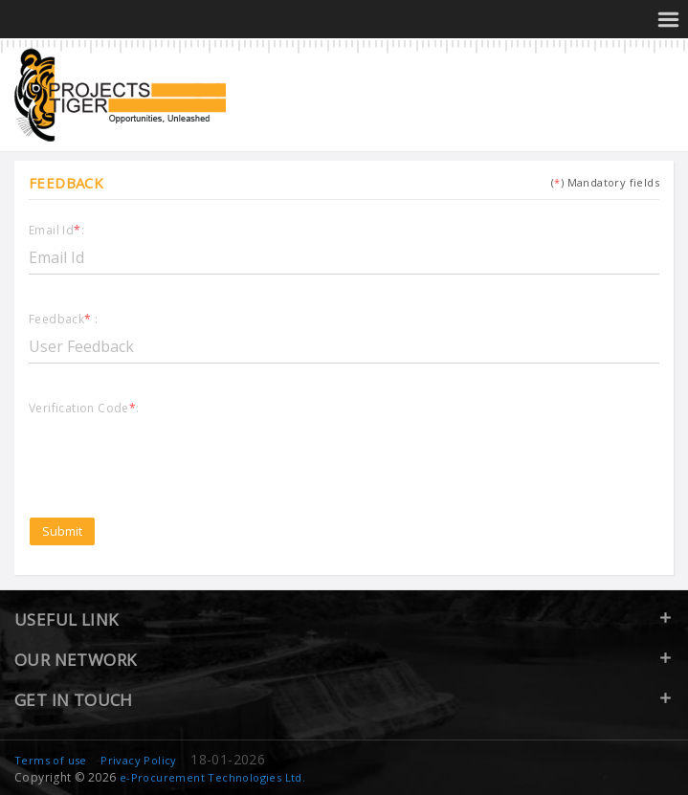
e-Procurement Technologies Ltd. (212, 777)
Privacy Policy (138, 760)
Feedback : (63, 320)
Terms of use (50, 760)
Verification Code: (84, 409)
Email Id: (56, 231)
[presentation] (174, 454)
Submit (62, 531)
